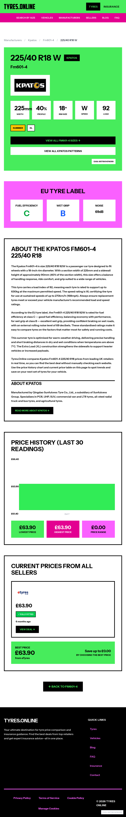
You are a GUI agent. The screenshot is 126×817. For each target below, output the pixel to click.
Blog (105, 17)
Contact (95, 775)
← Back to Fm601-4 (63, 686)
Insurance (111, 6)
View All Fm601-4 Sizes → (63, 140)
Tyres (93, 6)
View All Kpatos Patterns (63, 151)
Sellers (91, 17)
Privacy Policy (22, 798)
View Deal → (27, 629)
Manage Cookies (48, 808)
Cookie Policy (75, 798)
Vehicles (47, 17)
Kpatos (32, 40)
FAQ (117, 17)
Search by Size (25, 17)
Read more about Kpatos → (32, 410)
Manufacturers (69, 17)
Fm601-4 (48, 40)
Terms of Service (49, 798)
